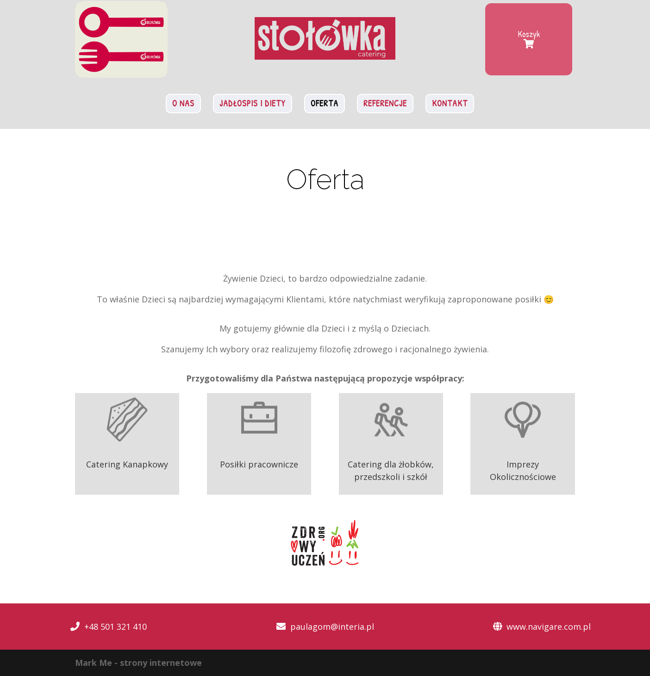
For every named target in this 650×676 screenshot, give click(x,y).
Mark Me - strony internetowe (138, 662)
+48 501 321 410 (115, 626)
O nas (183, 103)
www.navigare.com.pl (548, 626)
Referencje (385, 103)
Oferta (324, 103)
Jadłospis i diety (252, 103)
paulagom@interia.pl (332, 626)
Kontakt (450, 103)
